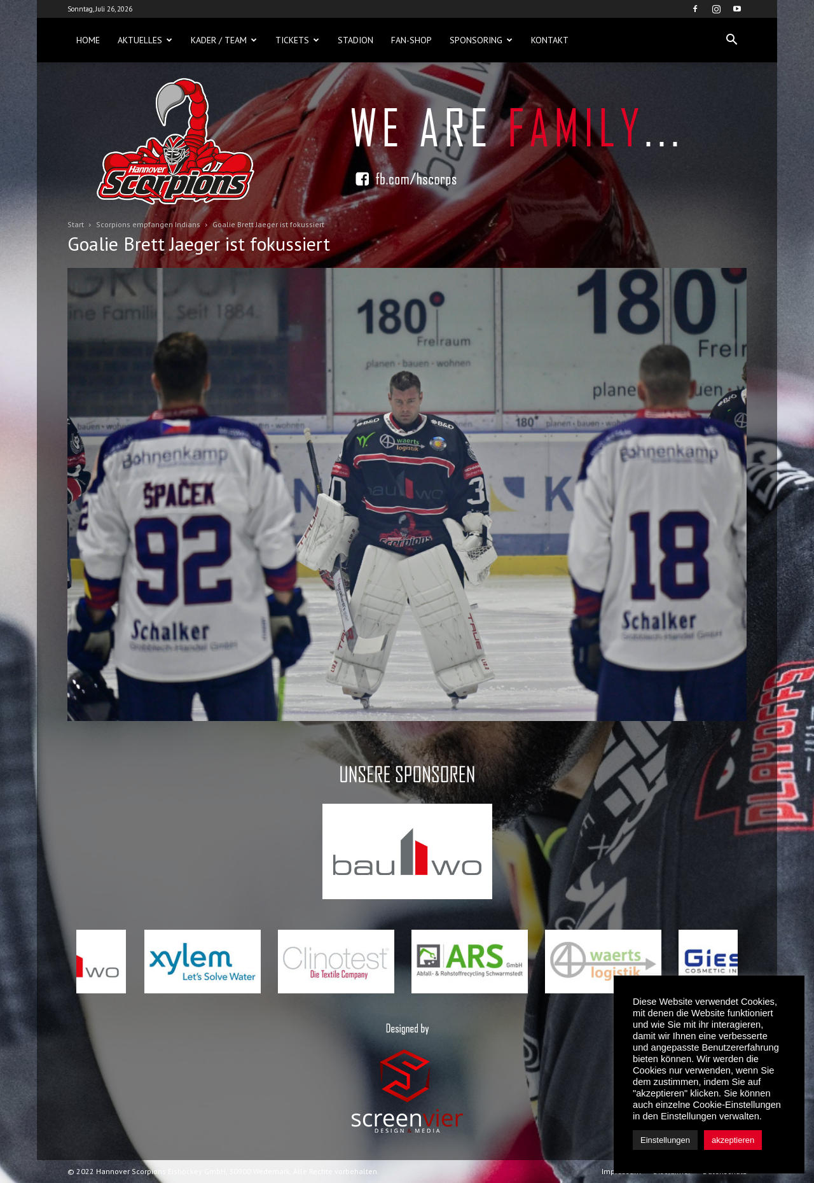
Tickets (297, 40)
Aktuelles (145, 40)
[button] (731, 40)
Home (88, 40)
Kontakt (550, 40)
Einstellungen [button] (665, 1140)
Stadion (355, 40)
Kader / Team (224, 40)
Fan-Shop (411, 40)
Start (75, 224)
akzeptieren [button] (733, 1140)
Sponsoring (481, 40)
